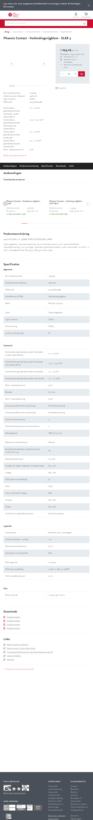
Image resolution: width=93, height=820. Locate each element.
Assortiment (54, 782)
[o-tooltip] (69, 73)
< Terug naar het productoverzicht (18, 669)
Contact (74, 786)
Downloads (61, 166)
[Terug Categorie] (6, 31)
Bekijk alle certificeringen (14, 793)
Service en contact (79, 804)
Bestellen (75, 789)
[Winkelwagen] (86, 15)
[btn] (89, 5)
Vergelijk (62, 88)
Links (71, 166)
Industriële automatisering (55, 787)
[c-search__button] (84, 23)
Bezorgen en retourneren (76, 799)
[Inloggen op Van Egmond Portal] (76, 15)
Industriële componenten (54, 793)
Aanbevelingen (10, 166)
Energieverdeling (55, 798)
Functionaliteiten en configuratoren (79, 808)
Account (74, 795)
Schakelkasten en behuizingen (55, 805)
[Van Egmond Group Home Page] (13, 14)
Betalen (74, 792)
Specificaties (47, 166)
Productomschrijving (29, 166)
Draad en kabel (55, 801)
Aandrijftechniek (55, 810)
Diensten (75, 816)
